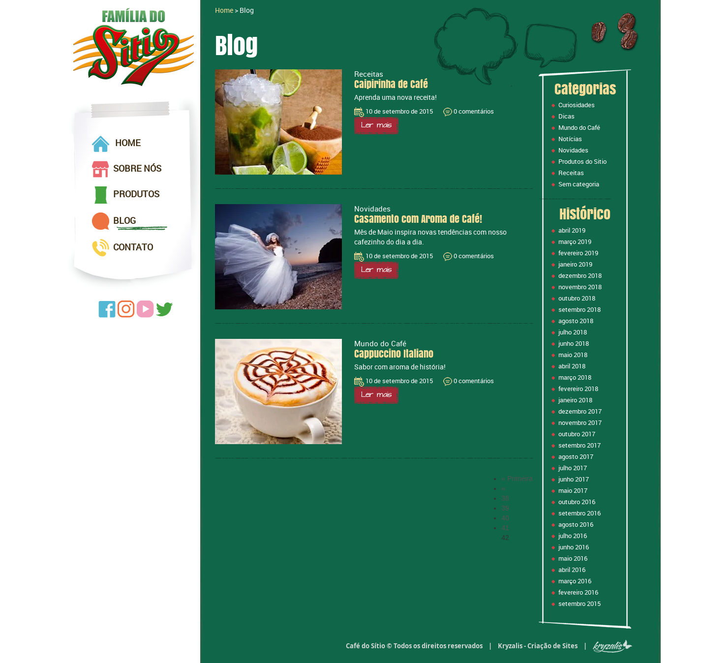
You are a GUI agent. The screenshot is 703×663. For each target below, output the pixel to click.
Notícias (570, 138)
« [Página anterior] (503, 488)
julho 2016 (572, 535)
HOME (116, 144)
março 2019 (574, 241)
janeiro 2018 (575, 399)
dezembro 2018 (580, 275)
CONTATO (122, 248)
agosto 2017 (575, 456)
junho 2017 (573, 479)
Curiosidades (576, 104)
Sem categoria (578, 184)
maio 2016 (572, 558)
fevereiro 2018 (578, 388)
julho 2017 (572, 467)
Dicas (566, 116)
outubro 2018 (576, 298)
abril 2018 (571, 366)
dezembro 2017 (580, 411)
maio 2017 (572, 490)
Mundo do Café (579, 127)
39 (505, 508)
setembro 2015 (579, 603)
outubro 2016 (576, 501)
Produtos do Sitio (582, 161)
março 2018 (574, 377)
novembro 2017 (580, 422)
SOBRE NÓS (126, 169)
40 (505, 518)
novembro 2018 (580, 286)
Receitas (571, 172)
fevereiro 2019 (578, 252)
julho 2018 (572, 332)
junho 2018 (573, 343)
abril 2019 (571, 230)
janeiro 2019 (575, 264)
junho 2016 (573, 546)
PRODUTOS (125, 195)
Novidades (573, 150)
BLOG (114, 221)
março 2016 (574, 580)
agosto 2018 (575, 320)
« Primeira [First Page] (517, 478)
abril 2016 (571, 569)
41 (505, 528)
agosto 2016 (575, 524)
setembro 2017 (579, 445)
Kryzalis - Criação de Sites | (565, 645)
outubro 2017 (576, 433)
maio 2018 (572, 354)
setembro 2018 (579, 309)
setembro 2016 (579, 513)
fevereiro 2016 (578, 592)
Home (224, 10)
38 (505, 498)
